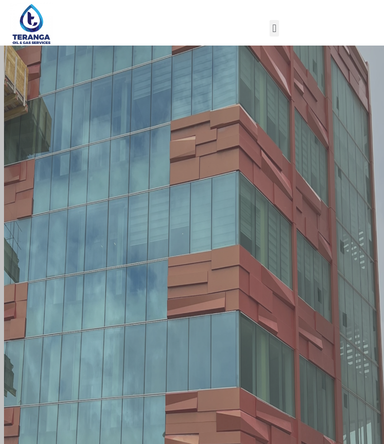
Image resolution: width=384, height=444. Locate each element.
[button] (274, 28)
